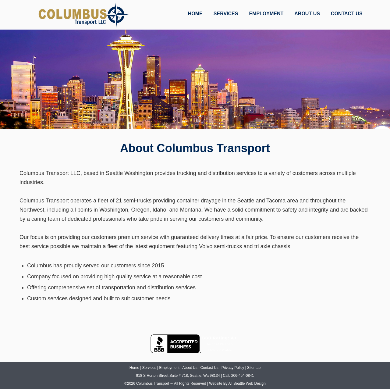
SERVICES (226, 13)
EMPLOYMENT (266, 13)
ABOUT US (307, 13)
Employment (169, 368)
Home (134, 368)
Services (149, 368)
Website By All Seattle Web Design (237, 383)
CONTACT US (347, 13)
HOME (195, 13)
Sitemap (254, 368)
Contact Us (209, 368)
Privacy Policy (233, 368)
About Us (189, 368)
